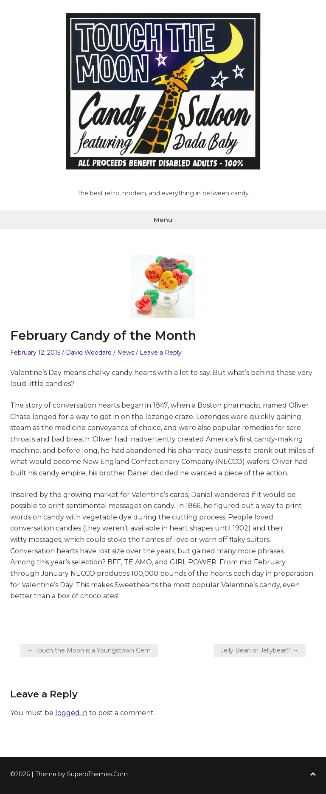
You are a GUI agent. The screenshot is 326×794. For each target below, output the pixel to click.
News (125, 352)
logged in (71, 713)
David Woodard (89, 352)
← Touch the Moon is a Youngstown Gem (89, 650)
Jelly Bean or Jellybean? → (259, 650)
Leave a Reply (161, 352)
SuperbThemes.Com (97, 774)
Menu (163, 220)
